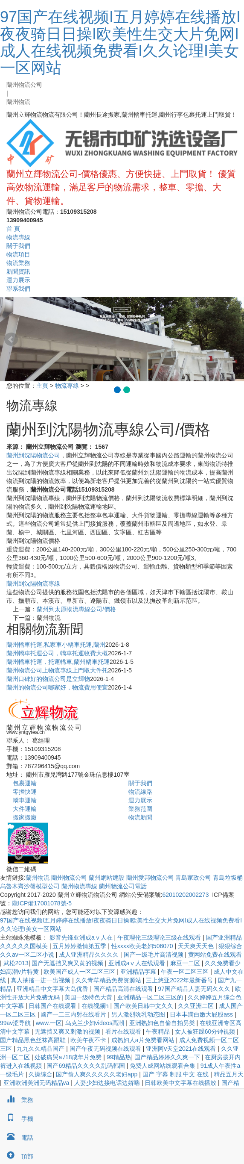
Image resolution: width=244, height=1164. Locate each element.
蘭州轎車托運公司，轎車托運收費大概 (57, 653)
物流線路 (140, 791)
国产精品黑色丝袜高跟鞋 (33, 1040)
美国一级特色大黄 (89, 997)
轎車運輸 (25, 800)
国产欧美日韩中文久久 (144, 1005)
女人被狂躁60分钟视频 (206, 1031)
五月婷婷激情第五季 (80, 946)
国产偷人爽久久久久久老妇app (97, 1074)
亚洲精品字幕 (139, 971)
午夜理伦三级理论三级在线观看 (160, 937)
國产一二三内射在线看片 (74, 1014)
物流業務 (18, 262)
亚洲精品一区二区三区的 (151, 997)
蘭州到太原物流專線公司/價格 (76, 609)
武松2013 (16, 963)
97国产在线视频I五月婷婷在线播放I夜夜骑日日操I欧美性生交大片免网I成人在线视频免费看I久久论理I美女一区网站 (120, 42)
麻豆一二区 (186, 963)
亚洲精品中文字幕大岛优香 (53, 988)
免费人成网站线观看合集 (163, 1065)
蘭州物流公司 (24, 84)
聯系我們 (18, 288)
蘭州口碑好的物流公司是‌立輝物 (48, 678)
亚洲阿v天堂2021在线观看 (182, 1048)
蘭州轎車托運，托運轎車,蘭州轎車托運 (58, 661)
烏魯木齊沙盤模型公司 (30, 886)
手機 (16, 1118)
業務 (16, 1099)
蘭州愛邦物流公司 (150, 877)
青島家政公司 (193, 877)
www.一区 (49, 1023)
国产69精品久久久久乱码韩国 (86, 1065)
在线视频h (95, 1005)
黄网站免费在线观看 (215, 954)
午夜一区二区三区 (185, 971)
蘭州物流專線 (79, 886)
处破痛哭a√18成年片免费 (69, 1057)
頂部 (16, 1156)
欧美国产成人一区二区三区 (80, 971)
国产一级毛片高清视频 (154, 954)
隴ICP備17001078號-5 (42, 903)
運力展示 (18, 280)
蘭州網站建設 (107, 877)
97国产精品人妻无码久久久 (195, 988)
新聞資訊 (18, 271)
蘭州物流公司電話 (123, 886)
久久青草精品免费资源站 (109, 980)
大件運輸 (25, 808)
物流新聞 (140, 817)
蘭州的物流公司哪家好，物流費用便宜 (57, 687)
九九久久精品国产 (41, 1048)
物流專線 (18, 237)
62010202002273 (185, 894)
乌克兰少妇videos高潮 (95, 1023)
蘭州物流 (18, 101)
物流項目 (18, 254)
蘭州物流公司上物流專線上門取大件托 (57, 670)
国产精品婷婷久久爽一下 (168, 1057)
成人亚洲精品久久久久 (89, 954)
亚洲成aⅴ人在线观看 (137, 963)
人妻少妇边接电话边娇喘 (108, 1082)
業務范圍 (140, 808)
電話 (16, 1137)
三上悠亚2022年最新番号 (180, 980)
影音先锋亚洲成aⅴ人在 (81, 937)
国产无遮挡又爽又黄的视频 (68, 963)
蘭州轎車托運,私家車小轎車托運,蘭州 (55, 644)
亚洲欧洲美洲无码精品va (37, 1082)
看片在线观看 (124, 1031)
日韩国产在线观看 (53, 1005)
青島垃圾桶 (228, 877)
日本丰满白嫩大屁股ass (202, 1014)
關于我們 (18, 245)
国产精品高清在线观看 (124, 988)
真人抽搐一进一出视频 (41, 980)
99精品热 (119, 1057)
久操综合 (40, 1074)
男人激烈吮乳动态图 (139, 1014)
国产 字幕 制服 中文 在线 (176, 1074)
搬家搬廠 (25, 817)
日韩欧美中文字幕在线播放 (181, 1082)
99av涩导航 (16, 1023)
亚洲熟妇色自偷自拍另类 (163, 1023)
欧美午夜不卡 (89, 1040)
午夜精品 (158, 1031)
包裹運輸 (25, 783)
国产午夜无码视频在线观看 (106, 1048)
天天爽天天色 (196, 946)
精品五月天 (229, 1074)
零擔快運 (25, 791)
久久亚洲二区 (196, 1005)
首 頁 (13, 228)
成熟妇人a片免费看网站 (143, 1040)
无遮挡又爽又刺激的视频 (68, 1031)
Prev (11, 339)
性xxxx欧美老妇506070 (143, 946)
